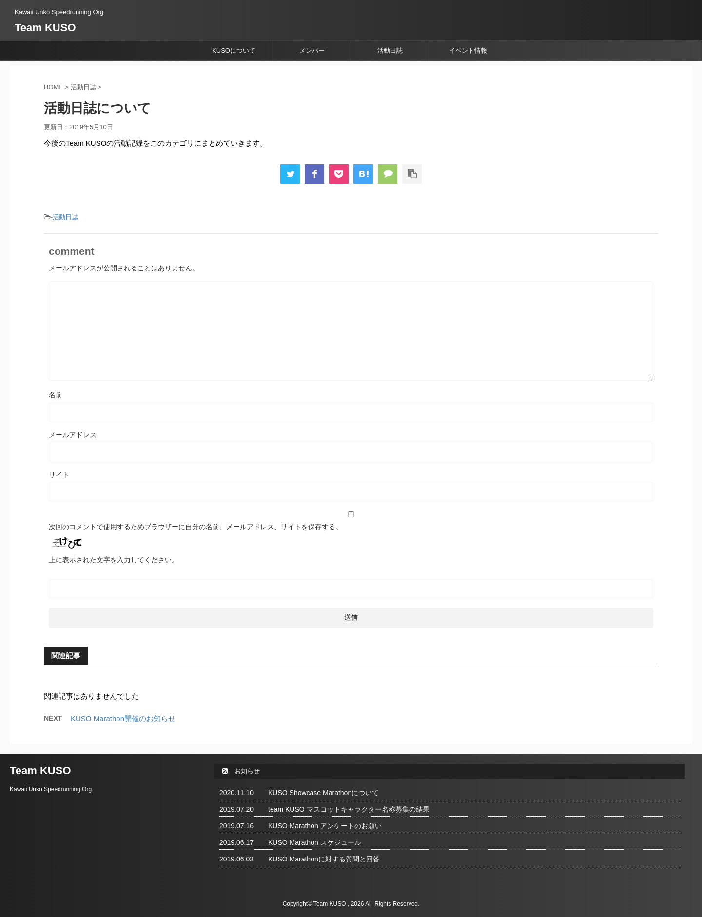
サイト (59, 474)
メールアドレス (73, 435)
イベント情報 (468, 50)
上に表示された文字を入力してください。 (113, 560)
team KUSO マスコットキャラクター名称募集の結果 (348, 809)
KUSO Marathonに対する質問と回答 (324, 859)
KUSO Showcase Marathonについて (323, 793)
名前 (55, 395)
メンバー (312, 50)
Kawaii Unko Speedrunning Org (51, 789)
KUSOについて (233, 50)
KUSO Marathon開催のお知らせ (123, 718)
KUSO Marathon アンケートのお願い (325, 826)
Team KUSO (45, 27)
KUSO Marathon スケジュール (314, 842)
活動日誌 (390, 50)
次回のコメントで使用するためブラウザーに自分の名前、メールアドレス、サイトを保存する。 (195, 527)
